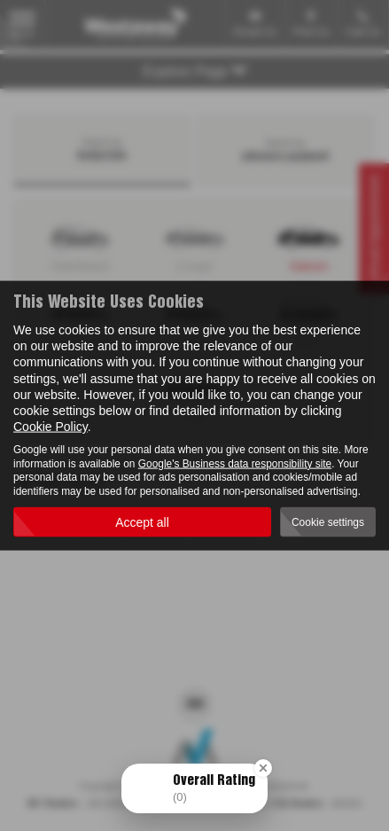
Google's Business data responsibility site (234, 463)
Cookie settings (328, 521)
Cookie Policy (50, 426)
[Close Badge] (263, 768)
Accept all (142, 522)
